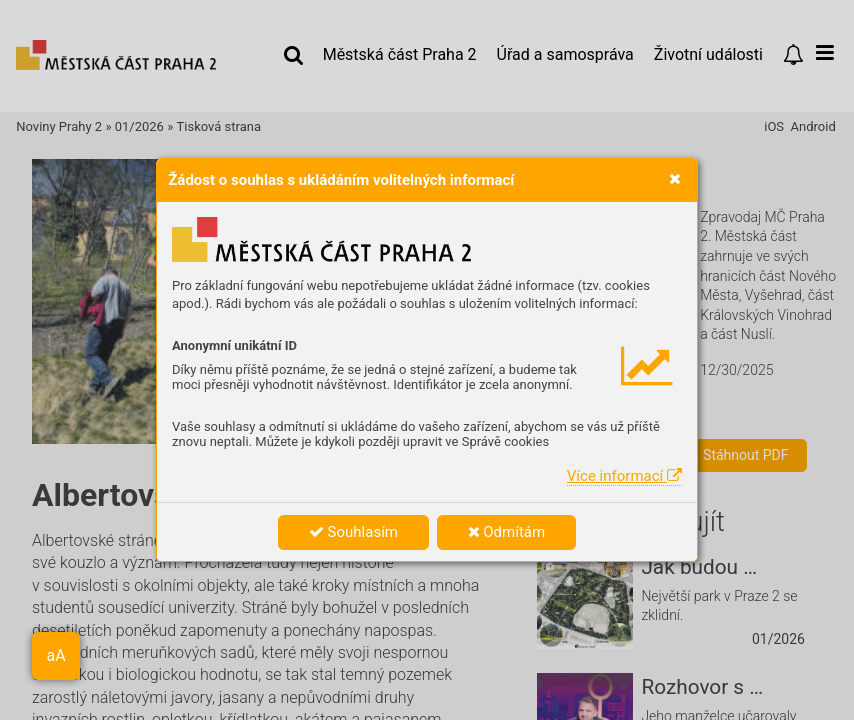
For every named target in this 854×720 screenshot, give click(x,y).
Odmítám (507, 532)
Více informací (624, 476)
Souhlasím (353, 532)
